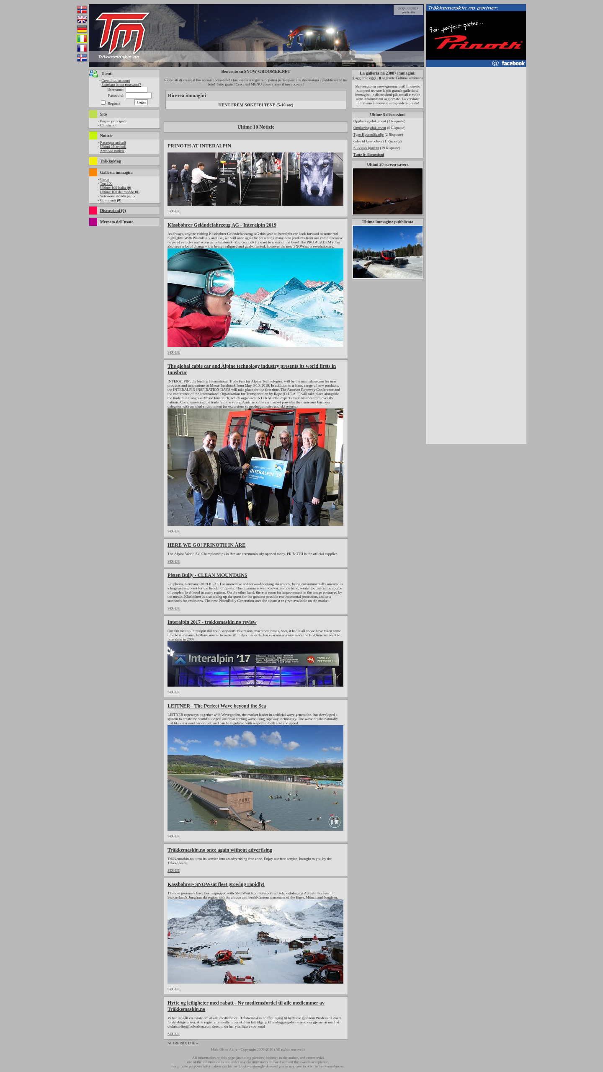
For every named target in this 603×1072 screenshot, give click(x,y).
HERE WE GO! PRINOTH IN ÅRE (206, 545)
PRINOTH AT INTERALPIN (199, 146)
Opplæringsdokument (369, 121)
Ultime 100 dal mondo (119, 192)
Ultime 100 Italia (115, 188)
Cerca (104, 179)
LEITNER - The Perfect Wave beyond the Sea (217, 706)
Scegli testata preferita (408, 10)
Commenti (110, 200)
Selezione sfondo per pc (118, 196)
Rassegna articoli (113, 142)
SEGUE (174, 211)
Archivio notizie (112, 151)
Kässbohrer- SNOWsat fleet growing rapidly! (216, 884)
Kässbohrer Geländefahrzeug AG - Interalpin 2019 (222, 225)
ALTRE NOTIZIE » (183, 1043)
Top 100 (106, 183)
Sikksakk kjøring (366, 148)
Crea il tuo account (115, 80)
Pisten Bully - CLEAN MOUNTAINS (207, 575)
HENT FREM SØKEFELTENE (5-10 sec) (256, 105)
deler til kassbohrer (367, 141)
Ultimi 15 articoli (113, 147)
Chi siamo (108, 125)
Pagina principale (113, 121)
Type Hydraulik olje (368, 134)
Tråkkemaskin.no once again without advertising (220, 850)
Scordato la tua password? (121, 85)
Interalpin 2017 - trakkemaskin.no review (212, 622)
